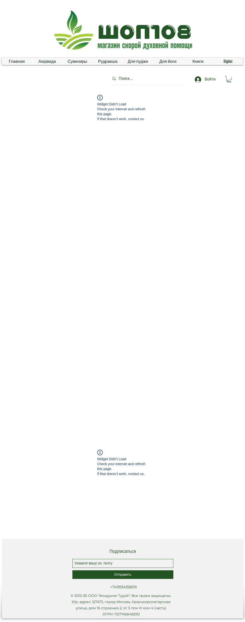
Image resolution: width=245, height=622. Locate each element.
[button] (229, 79)
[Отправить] (122, 574)
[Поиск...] (146, 78)
